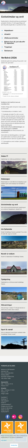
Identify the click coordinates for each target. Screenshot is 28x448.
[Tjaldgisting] (14, 288)
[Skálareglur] (14, 188)
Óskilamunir (8, 51)
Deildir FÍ (3, 403)
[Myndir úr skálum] (14, 262)
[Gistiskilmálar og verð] (14, 213)
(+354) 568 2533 (8, 373)
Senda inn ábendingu (6, 408)
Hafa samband (5, 401)
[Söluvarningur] (14, 313)
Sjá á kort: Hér (4, 371)
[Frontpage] (3, 3)
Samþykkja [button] (14, 445)
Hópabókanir (8, 30)
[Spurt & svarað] (14, 338)
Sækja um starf (5, 410)
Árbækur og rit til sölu (7, 406)
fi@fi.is (7, 375)
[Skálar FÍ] (14, 163)
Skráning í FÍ (4, 399)
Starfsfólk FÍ (4, 397)
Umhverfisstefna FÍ (6, 404)
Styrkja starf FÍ (5, 412)
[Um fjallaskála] (14, 237)
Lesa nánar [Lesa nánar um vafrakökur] (4, 440)
